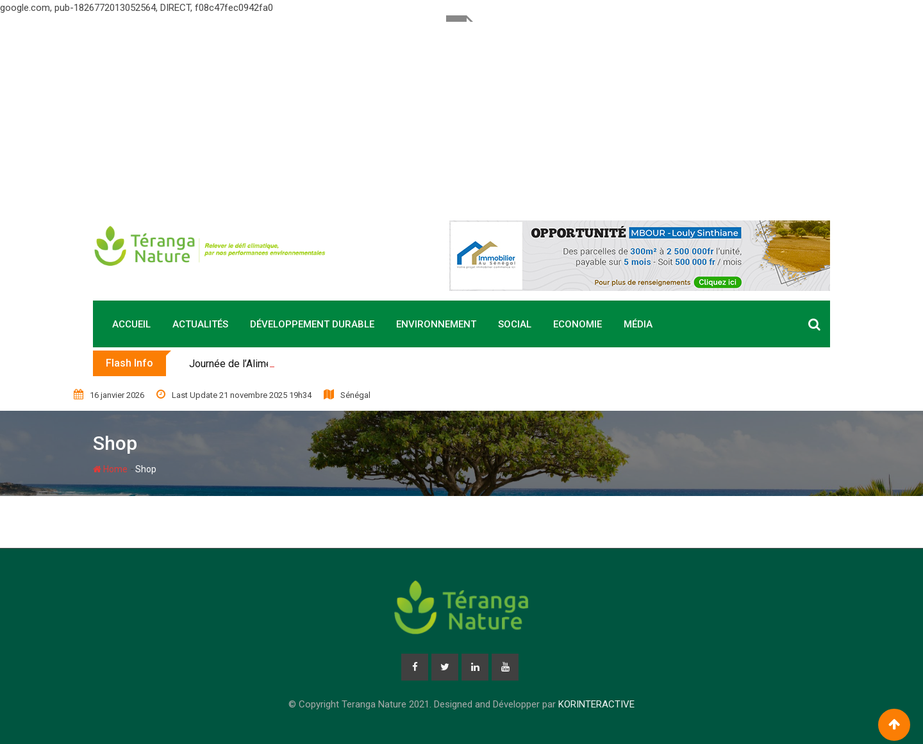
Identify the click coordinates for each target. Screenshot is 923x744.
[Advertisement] (461, 111)
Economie (577, 324)
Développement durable (312, 324)
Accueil (131, 324)
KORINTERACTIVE (596, 704)
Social (514, 324)
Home (110, 469)
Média (638, 324)
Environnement (436, 324)
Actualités (200, 324)
